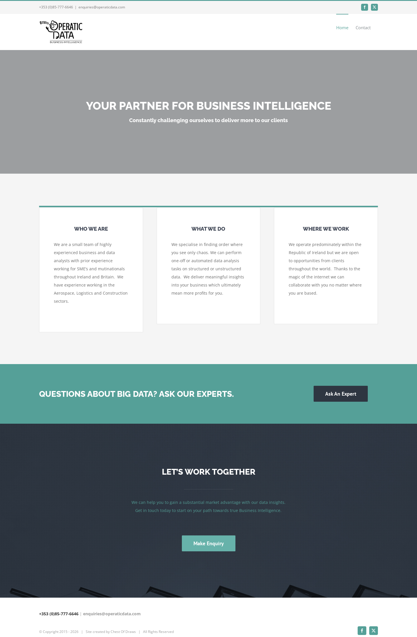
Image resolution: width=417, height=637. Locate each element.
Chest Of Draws (123, 621)
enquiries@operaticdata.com (101, 7)
